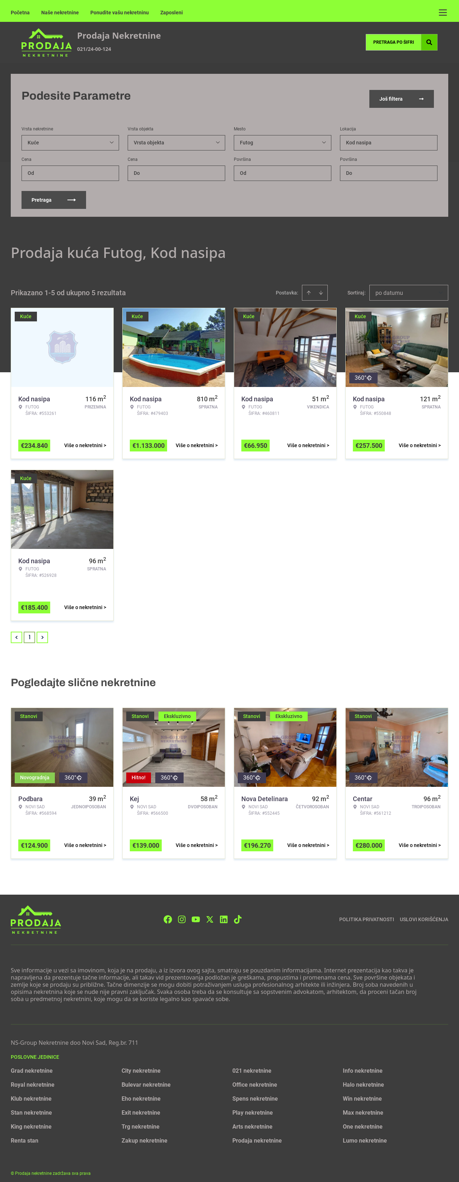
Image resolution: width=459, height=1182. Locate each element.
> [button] (42, 632)
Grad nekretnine (32, 1065)
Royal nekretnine (33, 1079)
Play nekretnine (252, 1107)
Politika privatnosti (366, 914)
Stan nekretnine (31, 1107)
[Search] (429, 42)
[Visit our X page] (209, 914)
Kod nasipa (359, 137)
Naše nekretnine (60, 12)
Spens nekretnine (255, 1093)
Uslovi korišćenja (424, 914)
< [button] (17, 632)
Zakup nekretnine (144, 1135)
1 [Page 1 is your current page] (29, 632)
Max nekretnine (363, 1107)
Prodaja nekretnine (257, 1135)
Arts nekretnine (252, 1121)
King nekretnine (31, 1121)
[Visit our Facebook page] (168, 914)
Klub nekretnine (31, 1093)
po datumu (389, 287)
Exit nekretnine (141, 1107)
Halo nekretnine (363, 1079)
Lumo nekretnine (365, 1135)
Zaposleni (171, 12)
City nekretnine (141, 1065)
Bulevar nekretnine (146, 1079)
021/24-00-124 (94, 49)
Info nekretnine (363, 1065)
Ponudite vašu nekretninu (119, 12)
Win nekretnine (362, 1093)
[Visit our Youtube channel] (195, 914)
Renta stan (24, 1135)
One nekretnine (363, 1121)
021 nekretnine (251, 1065)
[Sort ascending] (308, 287)
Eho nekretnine (141, 1093)
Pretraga (54, 194)
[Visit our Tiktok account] (237, 914)
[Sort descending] (321, 287)
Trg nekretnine (141, 1121)
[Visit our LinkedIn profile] (223, 914)
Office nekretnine (254, 1079)
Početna (20, 12)
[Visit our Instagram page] (182, 914)
